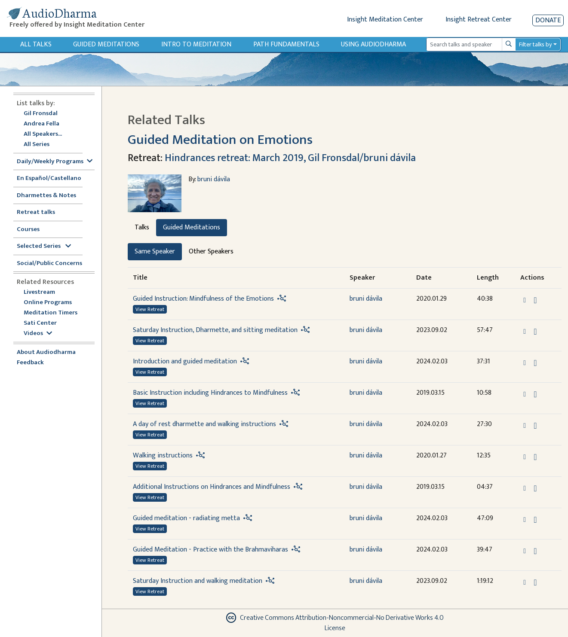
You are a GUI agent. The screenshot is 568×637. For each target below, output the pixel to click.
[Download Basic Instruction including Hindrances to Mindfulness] (535, 394)
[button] (525, 300)
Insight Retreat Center (478, 19)
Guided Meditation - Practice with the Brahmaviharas (210, 549)
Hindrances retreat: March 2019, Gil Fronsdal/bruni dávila (290, 158)
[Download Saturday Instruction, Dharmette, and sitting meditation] (535, 331)
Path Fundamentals (286, 44)
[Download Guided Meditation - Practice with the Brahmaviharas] (535, 551)
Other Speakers (211, 251)
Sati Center (40, 323)
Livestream (39, 292)
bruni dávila (213, 179)
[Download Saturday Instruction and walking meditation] (535, 582)
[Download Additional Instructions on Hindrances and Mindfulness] (535, 488)
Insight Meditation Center (385, 19)
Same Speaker (155, 251)
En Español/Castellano (49, 178)
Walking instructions (163, 455)
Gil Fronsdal (41, 114)
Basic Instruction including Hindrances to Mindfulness (210, 393)
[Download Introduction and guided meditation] (535, 363)
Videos (38, 333)
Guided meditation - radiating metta (186, 518)
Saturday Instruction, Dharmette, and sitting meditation (215, 330)
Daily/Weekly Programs (54, 162)
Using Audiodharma (373, 44)
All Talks (36, 44)
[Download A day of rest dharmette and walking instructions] (535, 425)
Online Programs (48, 303)
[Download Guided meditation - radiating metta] (535, 519)
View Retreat (149, 309)
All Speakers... (43, 134)
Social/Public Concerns (49, 263)
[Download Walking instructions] (535, 457)
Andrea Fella (41, 124)
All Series (36, 144)
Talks (142, 227)
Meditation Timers (50, 313)
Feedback (30, 363)
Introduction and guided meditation (185, 361)
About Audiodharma (46, 352)
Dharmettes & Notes (46, 196)
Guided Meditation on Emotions (220, 139)
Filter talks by (535, 44)
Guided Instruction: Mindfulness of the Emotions (203, 299)
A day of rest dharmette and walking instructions (204, 424)
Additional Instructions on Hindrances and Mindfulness (211, 487)
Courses (28, 230)
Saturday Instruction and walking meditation (197, 581)
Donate (548, 20)
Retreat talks (36, 212)
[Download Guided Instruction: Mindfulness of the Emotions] (535, 300)
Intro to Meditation (196, 44)
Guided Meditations (106, 44)
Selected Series (44, 246)
